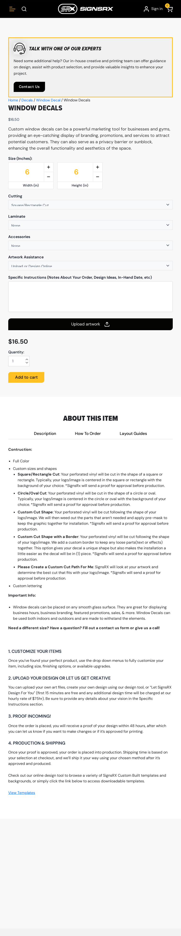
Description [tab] (43, 433)
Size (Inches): (20, 158)
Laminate (16, 216)
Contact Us (30, 86)
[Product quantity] (18, 361)
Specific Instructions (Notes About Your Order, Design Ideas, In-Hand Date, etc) (80, 277)
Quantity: (16, 352)
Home (13, 100)
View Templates (22, 793)
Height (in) (80, 185)
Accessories (19, 236)
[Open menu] (12, 9)
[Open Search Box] (24, 9)
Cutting (15, 196)
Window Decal (49, 100)
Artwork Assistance (26, 257)
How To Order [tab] (87, 433)
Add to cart (26, 377)
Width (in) (31, 185)
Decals (27, 100)
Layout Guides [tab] (134, 433)
